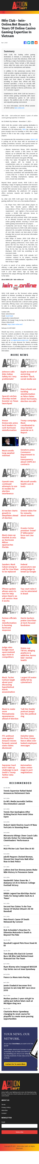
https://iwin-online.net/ (15, 324)
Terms (3, 1104)
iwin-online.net (19, 108)
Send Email (9, 316)
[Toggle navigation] (3, 12)
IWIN (24, 129)
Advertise (5, 1110)
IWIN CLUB (33, 139)
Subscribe (19, 1132)
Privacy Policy (6, 1107)
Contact (4, 1113)
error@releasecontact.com (19, 340)
